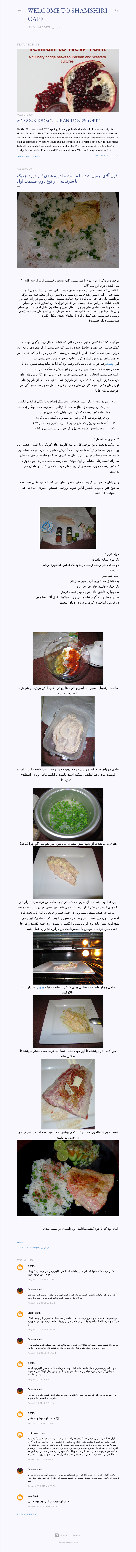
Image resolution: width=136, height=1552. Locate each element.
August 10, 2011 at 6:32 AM (41, 1303)
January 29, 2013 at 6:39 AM (42, 1486)
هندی (49, 1247)
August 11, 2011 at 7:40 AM (41, 1379)
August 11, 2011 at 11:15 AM (40, 1423)
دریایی (43, 1247)
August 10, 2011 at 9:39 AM (41, 1329)
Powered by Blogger (68, 1535)
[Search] (117, 9)
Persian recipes (31, 1247)
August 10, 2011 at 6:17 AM (41, 1279)
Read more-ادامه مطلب (106, 155)
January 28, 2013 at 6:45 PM (42, 1459)
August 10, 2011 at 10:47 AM (42, 1353)
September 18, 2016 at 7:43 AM (43, 1506)
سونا (30, 1496)
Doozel (32, 1289)
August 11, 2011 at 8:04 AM (41, 1403)
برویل (40, 987)
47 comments (33, 156)
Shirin (31, 1312)
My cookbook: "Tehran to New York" (58, 120)
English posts (38, 27)
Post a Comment (27, 1514)
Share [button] (20, 156)
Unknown (33, 1433)
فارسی (54, 27)
